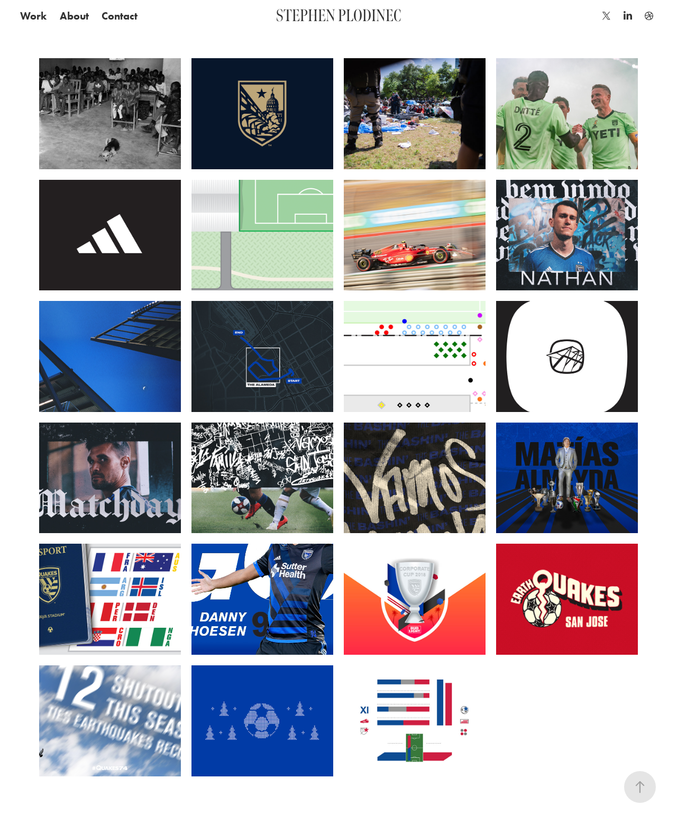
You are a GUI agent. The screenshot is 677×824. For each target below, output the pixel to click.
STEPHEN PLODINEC (338, 15)
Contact (120, 16)
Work (33, 16)
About (74, 16)
